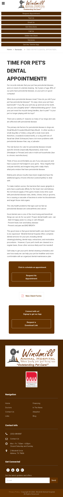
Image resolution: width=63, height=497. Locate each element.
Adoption (36, 412)
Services (31, 40)
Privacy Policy (14, 492)
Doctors (8, 408)
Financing (36, 403)
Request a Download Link (31, 324)
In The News (37, 408)
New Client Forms (31, 296)
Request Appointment (31, 13)
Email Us (31, 22)
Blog (34, 416)
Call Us (31, 31)
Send (53, 480)
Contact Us (9, 412)
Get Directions (31, 27)
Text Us (31, 18)
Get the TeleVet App (31, 44)
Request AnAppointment (31, 277)
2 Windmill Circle (17, 452)
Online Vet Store (31, 36)
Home (9, 49)
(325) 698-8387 (16, 434)
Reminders (19, 50)
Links (7, 416)
